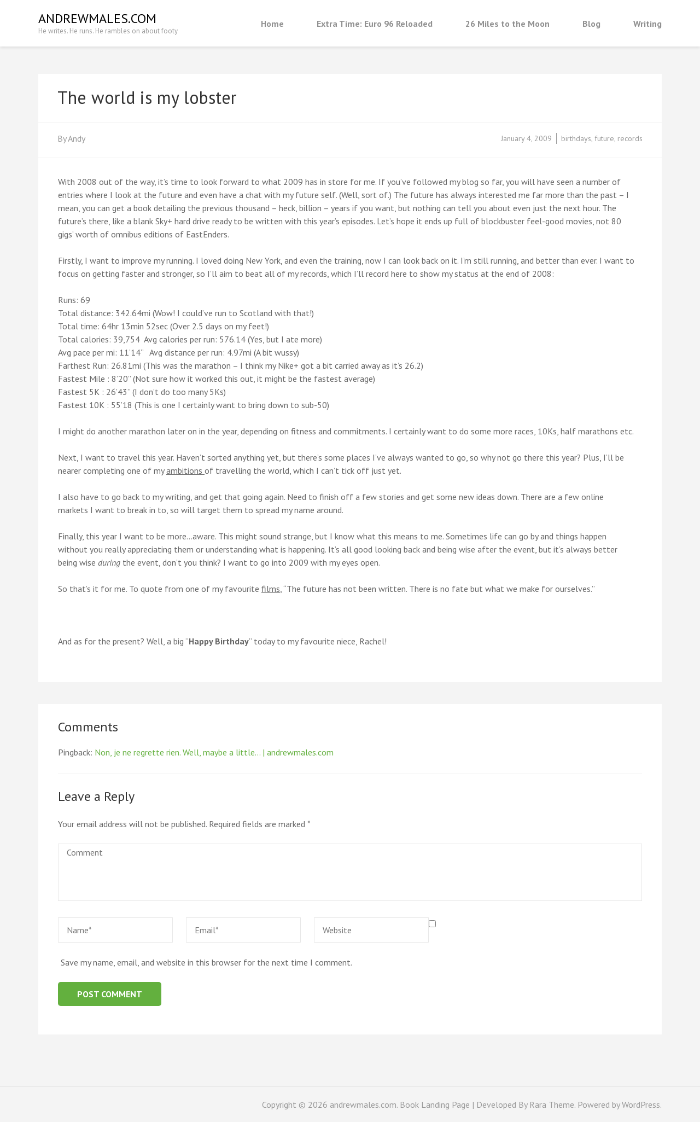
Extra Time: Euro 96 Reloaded (375, 23)
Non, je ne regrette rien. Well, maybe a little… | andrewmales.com (214, 752)
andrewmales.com (97, 18)
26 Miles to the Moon (507, 23)
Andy (76, 138)
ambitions (185, 470)
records (630, 138)
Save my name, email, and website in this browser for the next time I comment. (206, 962)
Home (272, 23)
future (604, 138)
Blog (591, 23)
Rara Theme (551, 1104)
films (270, 588)
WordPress (641, 1104)
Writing (647, 23)
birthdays (576, 138)
